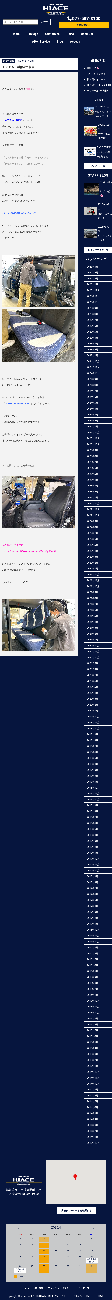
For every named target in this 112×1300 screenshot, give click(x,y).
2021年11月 (93, 580)
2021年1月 (92, 639)
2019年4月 (92, 764)
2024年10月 (93, 373)
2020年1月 (92, 710)
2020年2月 (92, 704)
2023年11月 (93, 438)
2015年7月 (92, 1030)
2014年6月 (92, 1107)
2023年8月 (92, 456)
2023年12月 (93, 432)
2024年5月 (92, 402)
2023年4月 (92, 479)
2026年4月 (92, 266)
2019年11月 (93, 722)
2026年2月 (92, 278)
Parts (70, 34)
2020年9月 (92, 663)
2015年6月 (92, 1036)
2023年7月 (92, 462)
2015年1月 (92, 1065)
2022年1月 (92, 568)
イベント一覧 (98, 166)
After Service (41, 41)
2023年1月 (92, 497)
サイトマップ (82, 1287)
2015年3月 (92, 1054)
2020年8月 (92, 669)
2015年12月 (93, 1000)
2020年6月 (92, 681)
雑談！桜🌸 (93, 68)
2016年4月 (92, 977)
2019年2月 (92, 775)
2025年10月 (93, 302)
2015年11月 (93, 1006)
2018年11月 (93, 793)
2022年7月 (92, 533)
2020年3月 (92, 698)
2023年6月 (92, 468)
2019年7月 (92, 746)
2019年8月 (92, 740)
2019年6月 (92, 752)
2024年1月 (92, 426)
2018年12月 (93, 787)
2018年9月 (92, 805)
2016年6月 (92, 965)
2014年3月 (92, 1125)
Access (75, 41)
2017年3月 (92, 911)
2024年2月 (92, 420)
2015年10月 (93, 1012)
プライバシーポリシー (59, 1287)
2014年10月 (93, 1083)
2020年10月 (93, 657)
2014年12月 (93, 1071)
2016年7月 (92, 959)
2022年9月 (92, 521)
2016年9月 (92, 947)
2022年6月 (92, 539)
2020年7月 (92, 675)
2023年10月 (93, 444)
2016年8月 (92, 953)
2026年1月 (92, 284)
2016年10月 (93, 941)
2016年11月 (93, 935)
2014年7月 (92, 1101)
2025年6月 (92, 325)
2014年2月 (92, 1131)
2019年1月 (92, 781)
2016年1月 (92, 994)
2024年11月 (93, 367)
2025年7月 (92, 319)
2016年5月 (92, 971)
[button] (83, 18)
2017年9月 (92, 876)
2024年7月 (92, 390)
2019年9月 (92, 734)
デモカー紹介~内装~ (97, 90)
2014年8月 (92, 1095)
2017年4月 (92, 906)
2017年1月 (92, 923)
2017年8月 (92, 882)
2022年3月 (92, 556)
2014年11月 (93, 1077)
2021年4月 (92, 621)
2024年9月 (92, 379)
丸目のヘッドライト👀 (99, 85)
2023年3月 (92, 485)
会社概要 (38, 1287)
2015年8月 (92, 1024)
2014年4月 (92, 1119)
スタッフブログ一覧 (98, 249)
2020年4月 (92, 693)
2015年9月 (92, 1018)
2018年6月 (92, 823)
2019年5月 (92, 758)
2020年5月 (92, 687)
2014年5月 (92, 1113)
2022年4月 (92, 550)
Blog (60, 41)
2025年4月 (92, 337)
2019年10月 (93, 728)
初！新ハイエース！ (97, 79)
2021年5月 (92, 615)
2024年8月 (92, 385)
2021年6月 (92, 610)
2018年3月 (92, 840)
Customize (52, 34)
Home (16, 34)
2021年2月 (92, 633)
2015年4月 (92, 1048)
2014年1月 (92, 1136)
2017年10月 (93, 870)
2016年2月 (92, 989)
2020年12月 (93, 645)
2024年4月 (92, 408)
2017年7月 (92, 888)
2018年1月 (92, 852)
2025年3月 (92, 343)
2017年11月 (93, 864)
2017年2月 (92, 917)
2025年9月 (92, 308)
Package (32, 34)
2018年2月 (92, 846)
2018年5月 (92, 829)
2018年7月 (92, 817)
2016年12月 (93, 929)
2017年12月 (93, 858)
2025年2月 (92, 349)
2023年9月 (92, 450)
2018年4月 (92, 835)
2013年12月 (93, 1142)
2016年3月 (92, 983)
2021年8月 (92, 598)
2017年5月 (92, 900)
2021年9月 (92, 592)
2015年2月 (92, 1060)
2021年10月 (93, 586)
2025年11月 (93, 296)
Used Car (87, 34)
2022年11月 (93, 509)
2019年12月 (93, 716)
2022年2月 (92, 562)
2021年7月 (92, 604)
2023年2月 (92, 491)
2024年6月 (92, 396)
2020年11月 (93, 651)
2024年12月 (93, 361)
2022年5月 (92, 544)
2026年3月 (92, 272)
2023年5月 (92, 473)
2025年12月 (93, 290)
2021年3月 (92, 627)
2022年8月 (92, 527)
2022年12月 (93, 503)
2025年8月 (92, 314)
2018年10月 (93, 799)
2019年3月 (92, 769)
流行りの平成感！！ (97, 73)
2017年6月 (92, 894)
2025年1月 (92, 355)
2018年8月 (92, 811)
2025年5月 (92, 331)
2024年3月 (92, 414)
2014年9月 (92, 1089)
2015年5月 (92, 1042)
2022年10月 (93, 515)
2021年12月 (93, 574)
